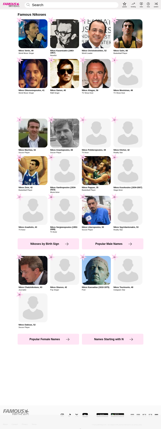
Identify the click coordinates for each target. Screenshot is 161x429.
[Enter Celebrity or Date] (71, 5)
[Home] (27, 413)
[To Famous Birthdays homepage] (11, 5)
